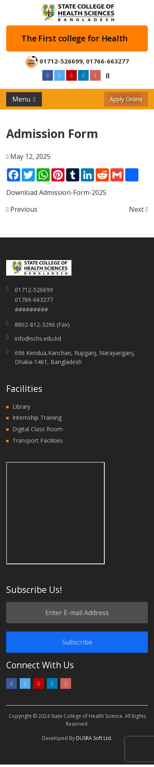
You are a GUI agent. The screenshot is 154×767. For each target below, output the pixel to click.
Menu (24, 99)
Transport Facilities (37, 440)
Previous (21, 209)
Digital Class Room (37, 429)
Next (138, 209)
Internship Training (37, 417)
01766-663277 (107, 61)
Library (21, 406)
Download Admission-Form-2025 (56, 192)
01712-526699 (61, 61)
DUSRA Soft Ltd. (94, 738)
